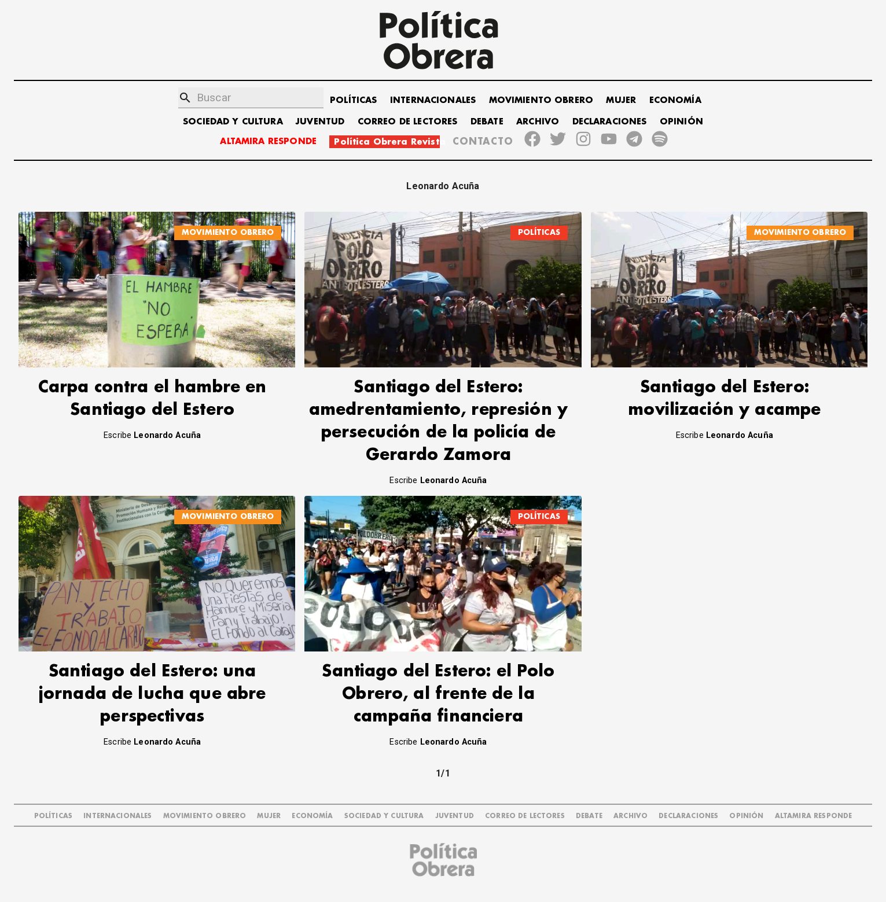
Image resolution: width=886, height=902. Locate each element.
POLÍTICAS (353, 100)
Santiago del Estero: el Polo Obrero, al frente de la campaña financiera (438, 694)
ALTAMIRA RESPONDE (268, 141)
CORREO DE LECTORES (408, 121)
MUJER (621, 100)
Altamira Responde (813, 816)
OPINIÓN (681, 121)
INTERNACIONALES (433, 100)
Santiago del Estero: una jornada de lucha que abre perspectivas (152, 694)
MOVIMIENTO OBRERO (541, 100)
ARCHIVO (537, 121)
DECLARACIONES (609, 121)
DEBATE (486, 121)
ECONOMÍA (675, 100)
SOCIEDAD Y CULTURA (233, 121)
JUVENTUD (320, 121)
